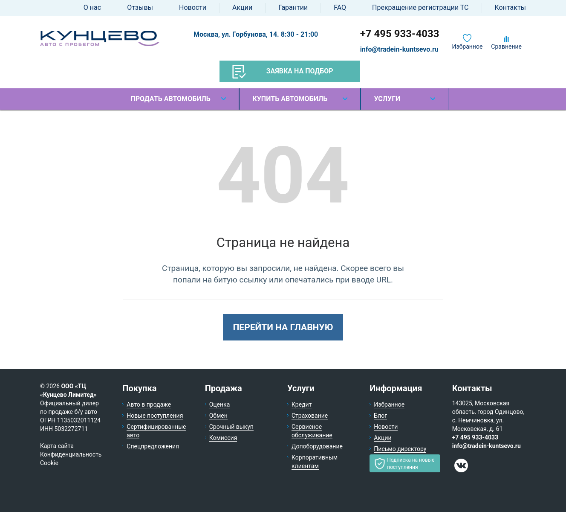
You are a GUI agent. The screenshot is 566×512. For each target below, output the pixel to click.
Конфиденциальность (70, 454)
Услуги (387, 99)
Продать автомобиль (170, 99)
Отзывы (140, 7)
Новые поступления (155, 415)
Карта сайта (57, 445)
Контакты (510, 7)
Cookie (49, 463)
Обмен (218, 415)
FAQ (340, 7)
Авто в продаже (149, 404)
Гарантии (293, 7)
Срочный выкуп (231, 426)
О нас (92, 7)
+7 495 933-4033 (399, 34)
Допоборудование (317, 446)
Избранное (467, 46)
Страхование (310, 415)
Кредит (302, 404)
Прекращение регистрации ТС (420, 7)
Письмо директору (400, 448)
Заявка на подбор (282, 72)
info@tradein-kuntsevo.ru (399, 49)
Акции (242, 7)
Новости (192, 7)
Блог (380, 415)
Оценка (219, 404)
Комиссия (223, 437)
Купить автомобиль (289, 99)
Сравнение (506, 46)
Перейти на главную (283, 327)
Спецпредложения (153, 446)
